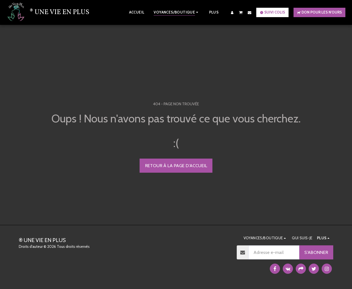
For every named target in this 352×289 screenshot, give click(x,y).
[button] (241, 12)
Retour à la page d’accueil (176, 165)
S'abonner (316, 252)
